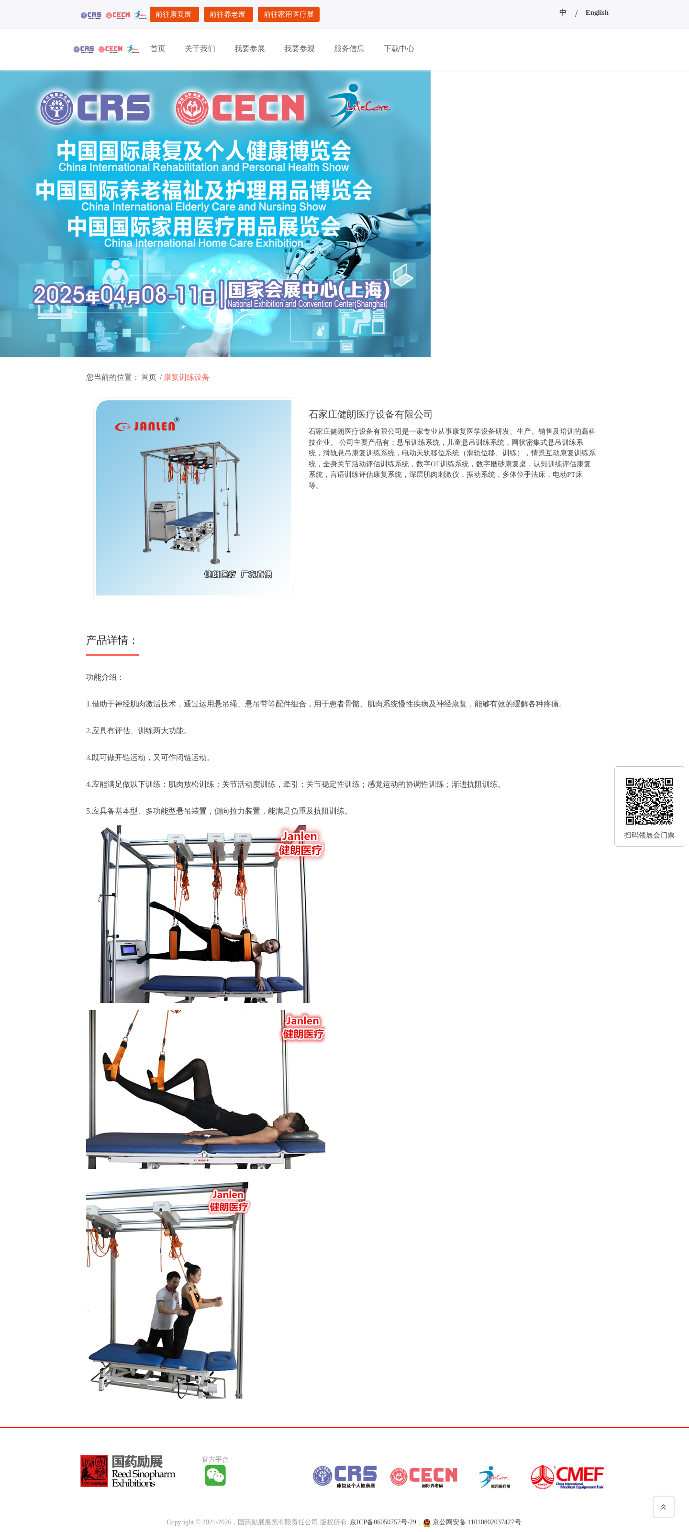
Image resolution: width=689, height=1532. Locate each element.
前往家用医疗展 (289, 14)
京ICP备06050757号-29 (383, 1522)
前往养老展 (228, 14)
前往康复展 (174, 14)
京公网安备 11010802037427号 (477, 1522)
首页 (148, 377)
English (597, 12)
